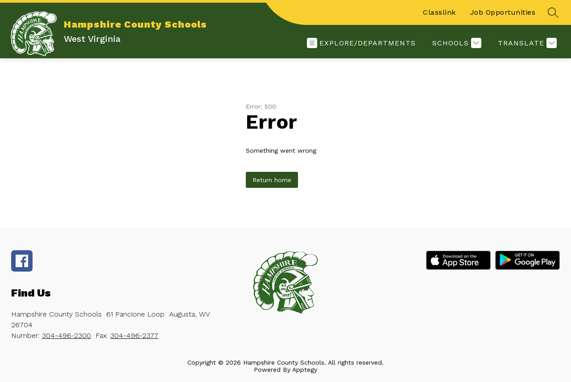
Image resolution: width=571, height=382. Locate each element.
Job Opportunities (503, 12)
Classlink (439, 12)
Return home (271, 179)
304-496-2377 (134, 335)
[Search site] (553, 12)
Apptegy (304, 369)
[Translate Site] (526, 43)
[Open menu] (361, 43)
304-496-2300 (66, 335)
